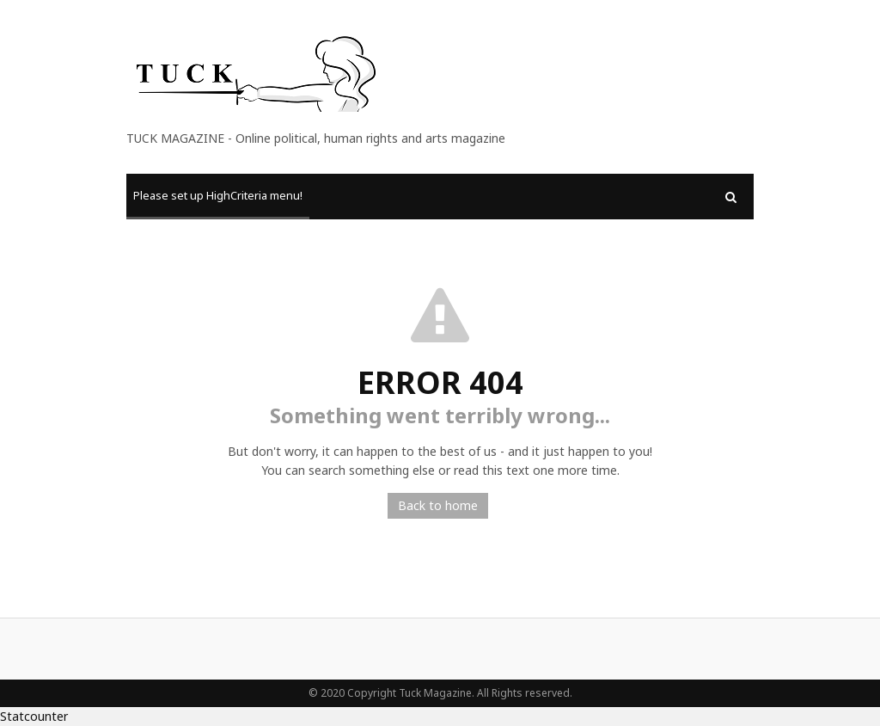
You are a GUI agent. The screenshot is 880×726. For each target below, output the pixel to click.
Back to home (438, 505)
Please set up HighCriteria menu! (217, 195)
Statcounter (34, 716)
